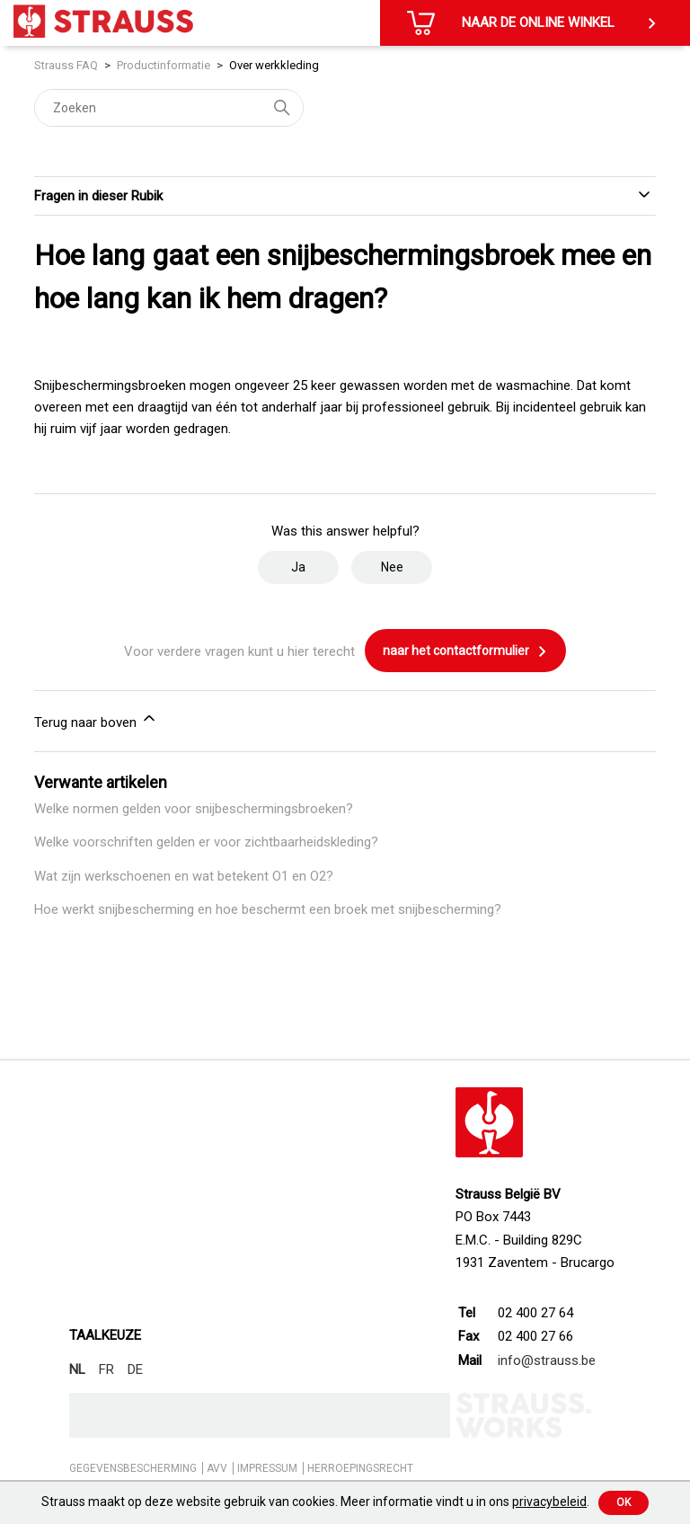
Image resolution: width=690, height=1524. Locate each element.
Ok (623, 1502)
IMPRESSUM (267, 1468)
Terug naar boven (96, 720)
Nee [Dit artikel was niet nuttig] (392, 567)
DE (135, 1369)
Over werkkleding (274, 65)
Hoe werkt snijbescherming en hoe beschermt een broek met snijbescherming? (267, 909)
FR (106, 1369)
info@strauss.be (547, 1360)
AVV (217, 1468)
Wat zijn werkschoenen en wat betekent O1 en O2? (183, 876)
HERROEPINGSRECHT (360, 1468)
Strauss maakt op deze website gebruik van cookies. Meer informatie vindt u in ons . (315, 1501)
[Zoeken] (169, 108)
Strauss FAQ (67, 65)
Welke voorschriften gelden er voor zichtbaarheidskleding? (206, 842)
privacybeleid (549, 1501)
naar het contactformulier (465, 651)
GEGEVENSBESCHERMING (133, 1468)
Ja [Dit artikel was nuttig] (298, 567)
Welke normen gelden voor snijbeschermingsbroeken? (193, 809)
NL (77, 1369)
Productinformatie (163, 65)
